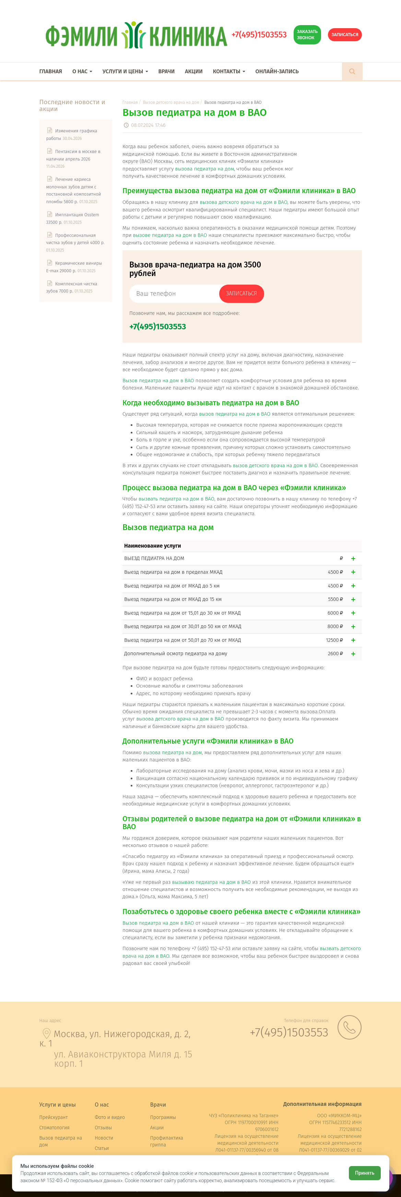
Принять (364, 1173)
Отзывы (103, 1128)
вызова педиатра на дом (204, 169)
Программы (163, 1117)
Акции (193, 71)
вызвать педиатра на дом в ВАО (176, 499)
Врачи (166, 71)
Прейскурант (53, 1117)
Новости (104, 1138)
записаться (241, 293)
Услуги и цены (125, 71)
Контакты (229, 71)
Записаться (344, 34)
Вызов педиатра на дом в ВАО (158, 380)
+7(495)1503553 (259, 35)
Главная (50, 71)
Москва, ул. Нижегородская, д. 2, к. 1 (115, 1039)
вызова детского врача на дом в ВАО (243, 202)
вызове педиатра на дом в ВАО (170, 235)
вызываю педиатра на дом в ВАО (211, 882)
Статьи (102, 1148)
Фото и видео (110, 1117)
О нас (82, 71)
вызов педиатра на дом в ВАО (234, 414)
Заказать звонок (307, 35)
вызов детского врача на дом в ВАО (275, 465)
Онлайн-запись (277, 71)
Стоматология (54, 1128)
